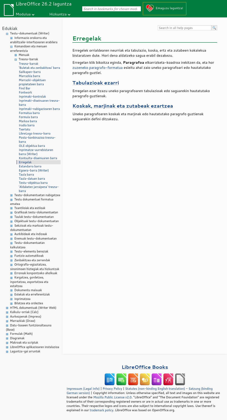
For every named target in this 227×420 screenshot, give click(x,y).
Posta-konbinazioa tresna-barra (37, 140)
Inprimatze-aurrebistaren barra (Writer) (36, 152)
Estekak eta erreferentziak (32, 294)
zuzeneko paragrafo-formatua (97, 67)
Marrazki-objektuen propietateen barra (32, 82)
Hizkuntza (58, 14)
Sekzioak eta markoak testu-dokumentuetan (31, 227)
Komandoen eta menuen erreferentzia (28, 48)
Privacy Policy (112, 388)
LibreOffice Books (145, 366)
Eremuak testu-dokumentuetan (35, 238)
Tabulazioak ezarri (95, 82)
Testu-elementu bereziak (31, 251)
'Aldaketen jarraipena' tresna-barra (39, 189)
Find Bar (24, 88)
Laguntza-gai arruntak (25, 351)
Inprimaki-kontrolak (32, 96)
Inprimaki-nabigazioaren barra (39, 109)
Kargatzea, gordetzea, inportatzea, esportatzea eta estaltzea (29, 281)
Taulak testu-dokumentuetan (34, 217)
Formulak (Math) (21, 334)
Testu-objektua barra (33, 183)
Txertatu (24, 129)
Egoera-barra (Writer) (34, 170)
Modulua (23, 14)
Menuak (24, 55)
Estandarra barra (30, 166)
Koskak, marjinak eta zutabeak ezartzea (122, 105)
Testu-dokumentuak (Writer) (29, 33)
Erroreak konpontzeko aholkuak (35, 273)
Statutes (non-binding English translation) (155, 388)
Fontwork (25, 92)
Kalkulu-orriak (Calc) (24, 312)
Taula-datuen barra (32, 179)
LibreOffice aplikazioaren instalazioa (34, 347)
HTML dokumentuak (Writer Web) (33, 308)
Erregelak (25, 162)
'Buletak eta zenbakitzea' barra (39, 68)
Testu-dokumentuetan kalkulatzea (27, 245)
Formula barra (28, 117)
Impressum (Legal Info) (83, 388)
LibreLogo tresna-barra (34, 133)
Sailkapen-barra (30, 72)
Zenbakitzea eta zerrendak (32, 260)
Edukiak (9, 28)
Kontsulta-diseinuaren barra (38, 158)
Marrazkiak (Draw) (22, 321)
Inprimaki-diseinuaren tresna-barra (39, 103)
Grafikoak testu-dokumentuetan (36, 212)
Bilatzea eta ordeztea (28, 303)
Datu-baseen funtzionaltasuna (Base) (28, 327)
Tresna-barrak (28, 59)
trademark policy (101, 410)
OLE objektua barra (32, 146)
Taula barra (26, 174)
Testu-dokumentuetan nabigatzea (37, 195)
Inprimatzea (22, 299)
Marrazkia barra (29, 76)
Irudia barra (26, 125)
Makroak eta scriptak (24, 342)
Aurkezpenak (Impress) (25, 316)
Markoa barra (28, 121)
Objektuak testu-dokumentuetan (36, 221)
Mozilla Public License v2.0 (112, 397)
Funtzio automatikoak (29, 256)
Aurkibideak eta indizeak (30, 234)
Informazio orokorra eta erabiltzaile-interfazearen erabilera (33, 40)
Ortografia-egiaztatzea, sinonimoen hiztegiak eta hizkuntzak (34, 266)
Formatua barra (29, 113)
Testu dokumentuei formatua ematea (31, 201)
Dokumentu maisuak (28, 290)
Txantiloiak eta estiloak (29, 208)
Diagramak (17, 338)
